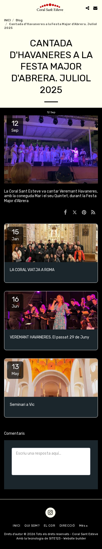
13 (15, 369)
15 (15, 234)
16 (15, 302)
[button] (6, 8)
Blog (19, 20)
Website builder (74, 538)
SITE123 (54, 538)
